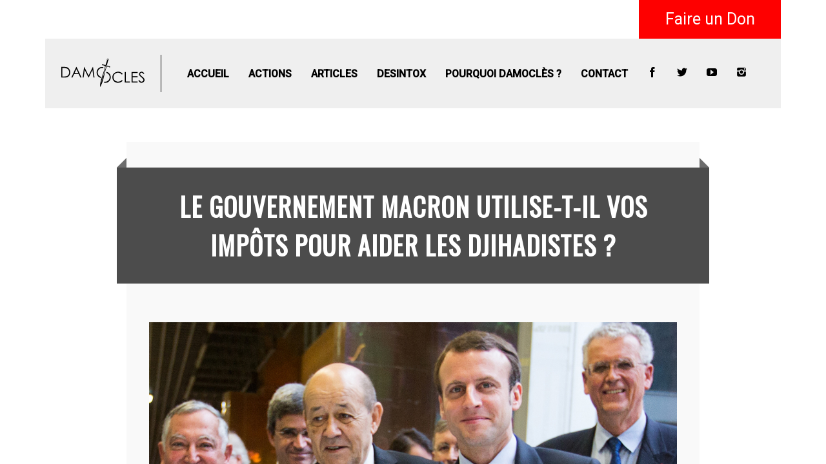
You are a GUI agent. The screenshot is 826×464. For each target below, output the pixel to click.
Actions (270, 74)
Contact (604, 74)
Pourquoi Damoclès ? (503, 74)
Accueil (208, 74)
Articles (334, 74)
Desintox (401, 74)
